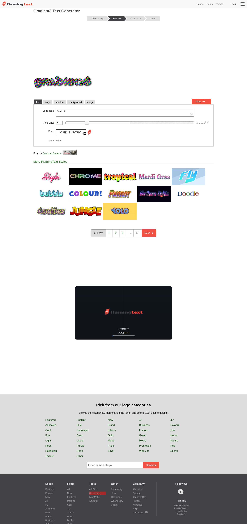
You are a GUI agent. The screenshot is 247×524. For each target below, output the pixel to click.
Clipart (114, 473)
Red (172, 414)
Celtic (70, 493)
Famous (143, 399)
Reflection (51, 419)
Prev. (98, 233)
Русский (156, 505)
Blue (79, 394)
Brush (70, 485)
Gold (110, 404)
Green (142, 404)
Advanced (54, 140)
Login (234, 4)
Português (140, 505)
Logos (200, 4)
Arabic (70, 481)
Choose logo (98, 18)
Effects (112, 399)
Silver (111, 419)
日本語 (126, 505)
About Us (137, 458)
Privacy (136, 469)
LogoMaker (94, 466)
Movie (142, 409)
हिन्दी (114, 505)
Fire (172, 399)
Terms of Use (139, 466)
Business (144, 394)
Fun (47, 404)
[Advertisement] (123, 48)
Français (88, 505)
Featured (50, 388)
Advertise (137, 473)
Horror (174, 404)
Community (116, 458)
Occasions (116, 466)
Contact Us (140, 481)
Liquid (80, 409)
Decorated (83, 399)
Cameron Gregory (52, 153)
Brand (111, 394)
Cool (48, 399)
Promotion (145, 414)
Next (200, 101)
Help (113, 462)
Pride (111, 414)
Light (48, 409)
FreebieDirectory (181, 477)
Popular (81, 388)
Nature (174, 409)
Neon (48, 414)
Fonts (210, 4)
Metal (111, 409)
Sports (174, 419)
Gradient (125, 112)
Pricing (219, 4)
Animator (93, 469)
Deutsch (102, 505)
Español (170, 505)
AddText (93, 458)
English (51, 505)
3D (172, 388)
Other (80, 425)
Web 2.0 (144, 419)
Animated (50, 394)
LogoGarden (181, 480)
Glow (79, 404)
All (140, 388)
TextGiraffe (181, 483)
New (110, 388)
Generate (151, 434)
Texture (49, 425)
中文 (75, 505)
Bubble (70, 489)
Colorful (174, 394)
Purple (80, 414)
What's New (117, 469)
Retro (80, 419)
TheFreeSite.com (181, 474)
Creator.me (94, 462)
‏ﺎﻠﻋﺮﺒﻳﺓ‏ (64, 505)
